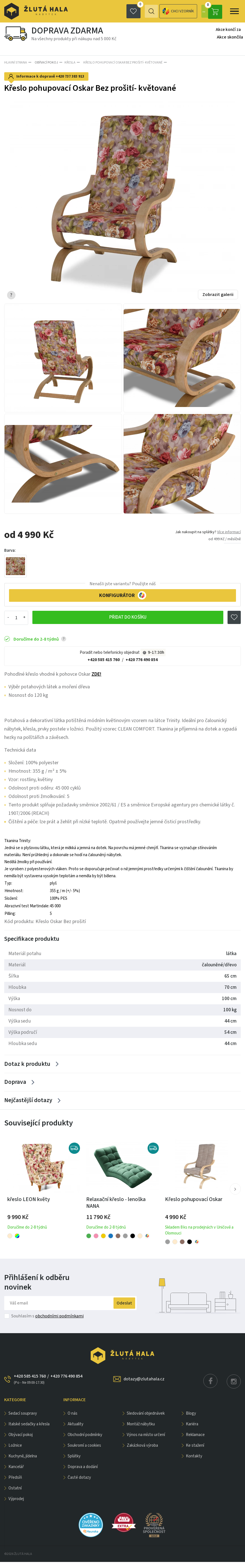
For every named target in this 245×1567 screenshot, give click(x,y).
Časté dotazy (79, 1482)
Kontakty (194, 1461)
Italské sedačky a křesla (29, 1429)
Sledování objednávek (146, 1418)
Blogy (191, 1418)
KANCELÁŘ (16, 1472)
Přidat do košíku (127, 616)
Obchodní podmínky (85, 1440)
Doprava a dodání (83, 1472)
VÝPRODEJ (16, 1504)
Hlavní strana (15, 62)
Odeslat (119, 1308)
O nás (72, 1418)
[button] (235, 1194)
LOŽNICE (15, 1450)
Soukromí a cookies (84, 1450)
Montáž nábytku (141, 1429)
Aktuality (75, 1429)
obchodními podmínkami (59, 1321)
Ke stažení (195, 1450)
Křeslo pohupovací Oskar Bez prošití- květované (120, 62)
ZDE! (96, 673)
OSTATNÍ (15, 1493)
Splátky (74, 1461)
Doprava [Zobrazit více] (15, 1084)
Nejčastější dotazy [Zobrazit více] (28, 1104)
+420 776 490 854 (142, 659)
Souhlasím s (47, 1321)
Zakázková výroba (142, 1450)
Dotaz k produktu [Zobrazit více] (27, 1064)
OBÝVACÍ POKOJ (45, 62)
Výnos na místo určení (146, 1440)
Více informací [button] (229, 531)
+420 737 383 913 (70, 75)
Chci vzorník (155, 11)
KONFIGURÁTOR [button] (122, 594)
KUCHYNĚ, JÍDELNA (22, 1461)
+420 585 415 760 (104, 659)
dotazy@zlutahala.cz (144, 1384)
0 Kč (211, 11)
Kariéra (192, 1429)
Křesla (68, 62)
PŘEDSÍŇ (15, 1482)
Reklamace (195, 1440)
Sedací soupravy (22, 1418)
